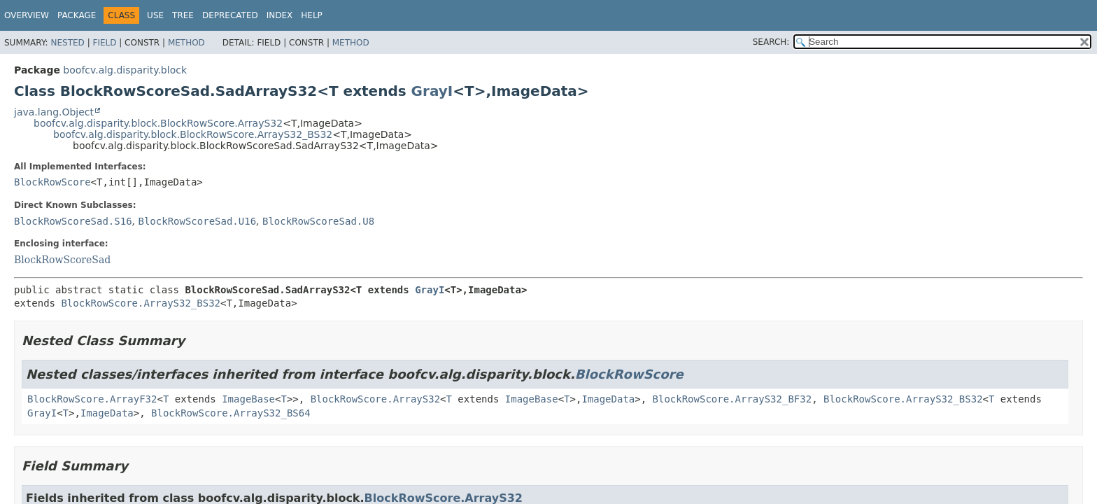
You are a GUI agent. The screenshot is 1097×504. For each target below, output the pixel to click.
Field (104, 43)
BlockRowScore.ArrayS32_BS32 (140, 303)
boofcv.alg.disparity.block (125, 70)
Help (312, 15)
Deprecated (230, 15)
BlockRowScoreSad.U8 (318, 221)
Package (76, 15)
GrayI (432, 91)
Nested (67, 43)
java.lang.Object (54, 112)
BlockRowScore (52, 182)
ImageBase (248, 399)
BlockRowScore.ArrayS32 (375, 399)
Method (186, 43)
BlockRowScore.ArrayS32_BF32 (732, 399)
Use (155, 15)
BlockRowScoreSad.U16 (197, 221)
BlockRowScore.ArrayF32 (92, 399)
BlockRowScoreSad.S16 (73, 221)
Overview (26, 15)
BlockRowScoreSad (62, 259)
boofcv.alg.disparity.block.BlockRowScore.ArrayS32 (158, 123)
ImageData (608, 399)
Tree (183, 15)
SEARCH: (771, 42)
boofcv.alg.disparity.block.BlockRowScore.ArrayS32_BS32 (192, 134)
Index (280, 15)
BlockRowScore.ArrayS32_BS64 (231, 413)
